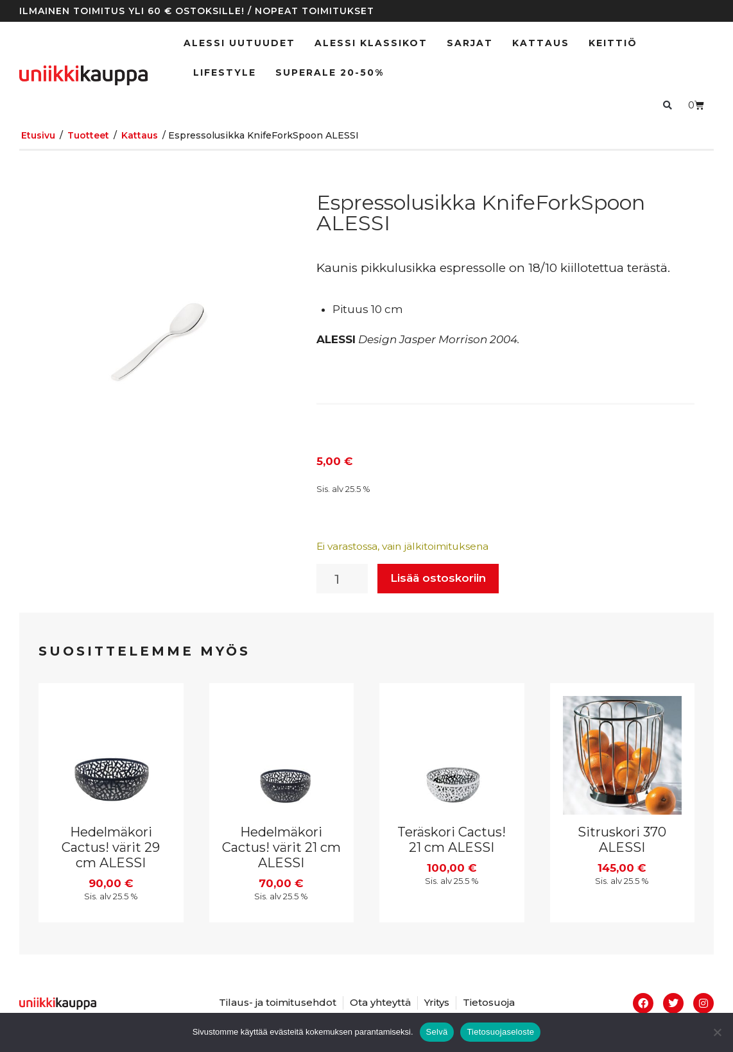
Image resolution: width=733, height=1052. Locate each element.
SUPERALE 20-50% (329, 72)
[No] (717, 1032)
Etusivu (38, 135)
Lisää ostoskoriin (438, 578)
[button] (667, 105)
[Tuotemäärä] (342, 578)
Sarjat (470, 43)
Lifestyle (224, 72)
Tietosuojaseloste (500, 1032)
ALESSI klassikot (371, 43)
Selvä (437, 1032)
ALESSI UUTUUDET (239, 43)
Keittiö (613, 43)
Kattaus (540, 43)
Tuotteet (88, 135)
